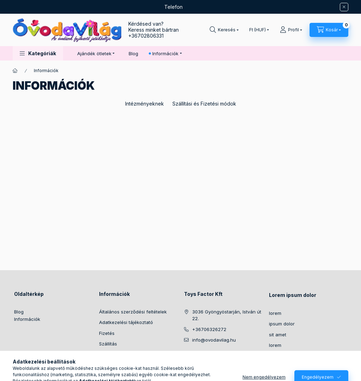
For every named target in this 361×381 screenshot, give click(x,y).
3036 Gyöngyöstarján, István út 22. (226, 315)
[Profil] (291, 30)
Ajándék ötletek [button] (94, 53)
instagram (200, 358)
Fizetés (107, 333)
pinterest (228, 358)
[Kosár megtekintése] (329, 30)
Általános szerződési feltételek (133, 312)
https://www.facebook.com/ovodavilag (186, 358)
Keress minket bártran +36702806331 (153, 33)
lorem (275, 313)
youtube (242, 358)
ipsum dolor (282, 323)
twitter (214, 358)
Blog (133, 53)
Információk (27, 319)
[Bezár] (344, 7)
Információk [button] (165, 53)
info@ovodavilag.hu (214, 340)
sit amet (277, 334)
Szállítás (108, 344)
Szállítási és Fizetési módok (204, 104)
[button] (38, 53)
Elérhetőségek (114, 354)
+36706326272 (209, 329)
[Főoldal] (15, 71)
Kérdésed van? (146, 24)
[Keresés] (224, 30)
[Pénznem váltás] (257, 30)
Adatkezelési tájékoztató (126, 322)
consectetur (282, 356)
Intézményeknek (144, 104)
